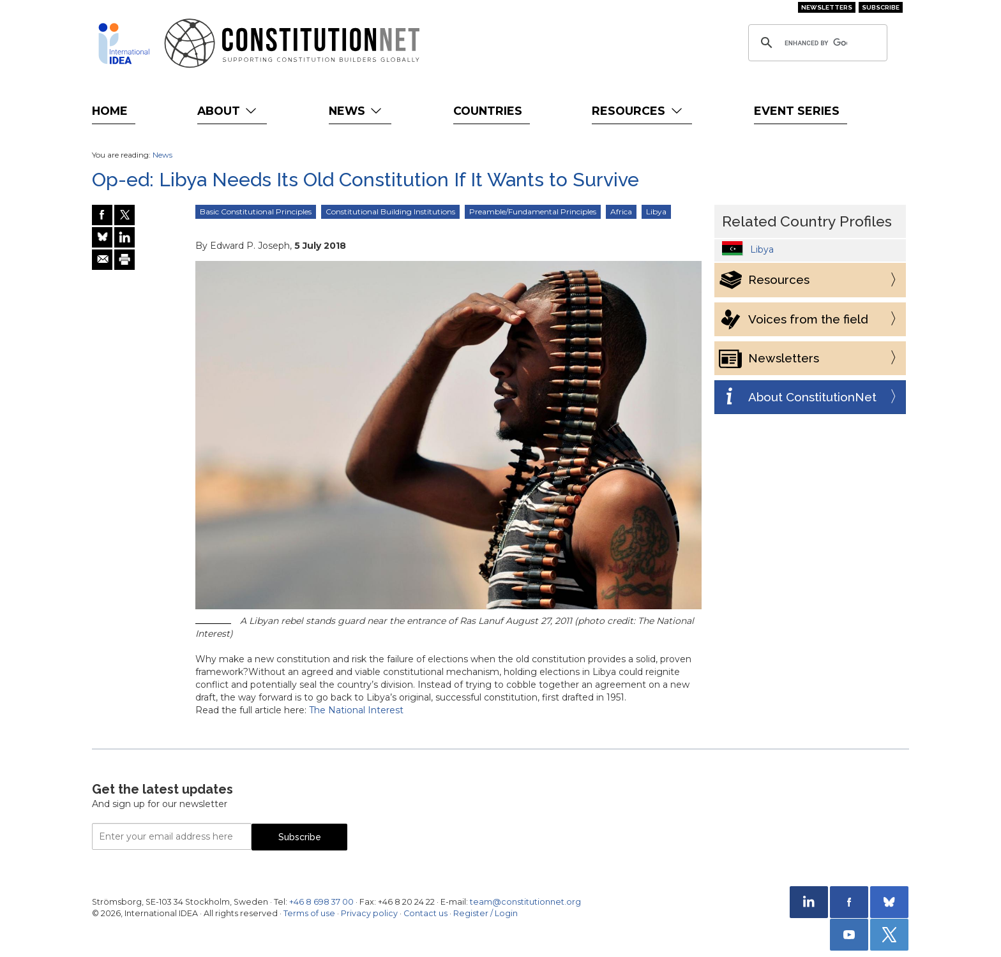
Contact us (425, 913)
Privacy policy (369, 913)
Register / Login (485, 913)
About (228, 110)
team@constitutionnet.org (525, 902)
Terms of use (309, 913)
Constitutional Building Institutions (390, 211)
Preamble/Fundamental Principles (532, 211)
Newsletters (826, 7)
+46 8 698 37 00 (321, 902)
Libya (656, 211)
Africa (621, 211)
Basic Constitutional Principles (256, 211)
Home (110, 110)
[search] (816, 42)
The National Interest (356, 710)
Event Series (796, 110)
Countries (487, 110)
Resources (638, 110)
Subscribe (880, 7)
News (356, 110)
